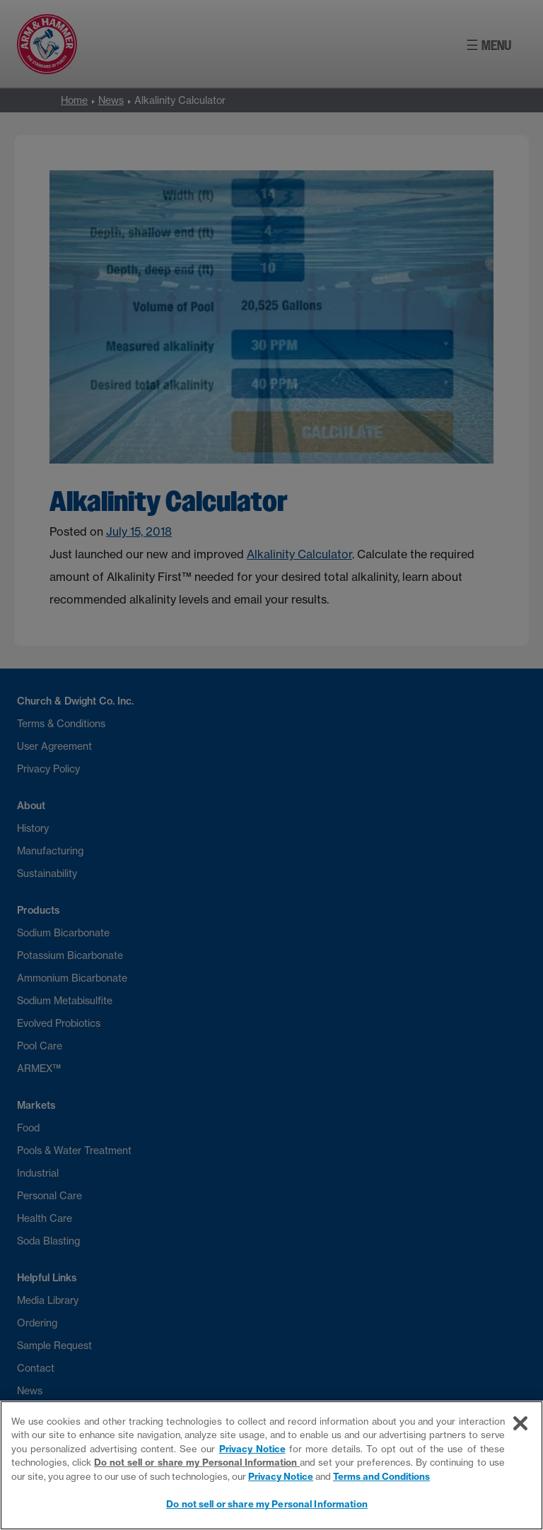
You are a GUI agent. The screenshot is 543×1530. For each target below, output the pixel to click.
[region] (271, 1465)
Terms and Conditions (381, 1476)
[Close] (520, 1423)
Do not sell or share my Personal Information (197, 1462)
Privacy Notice (252, 1448)
